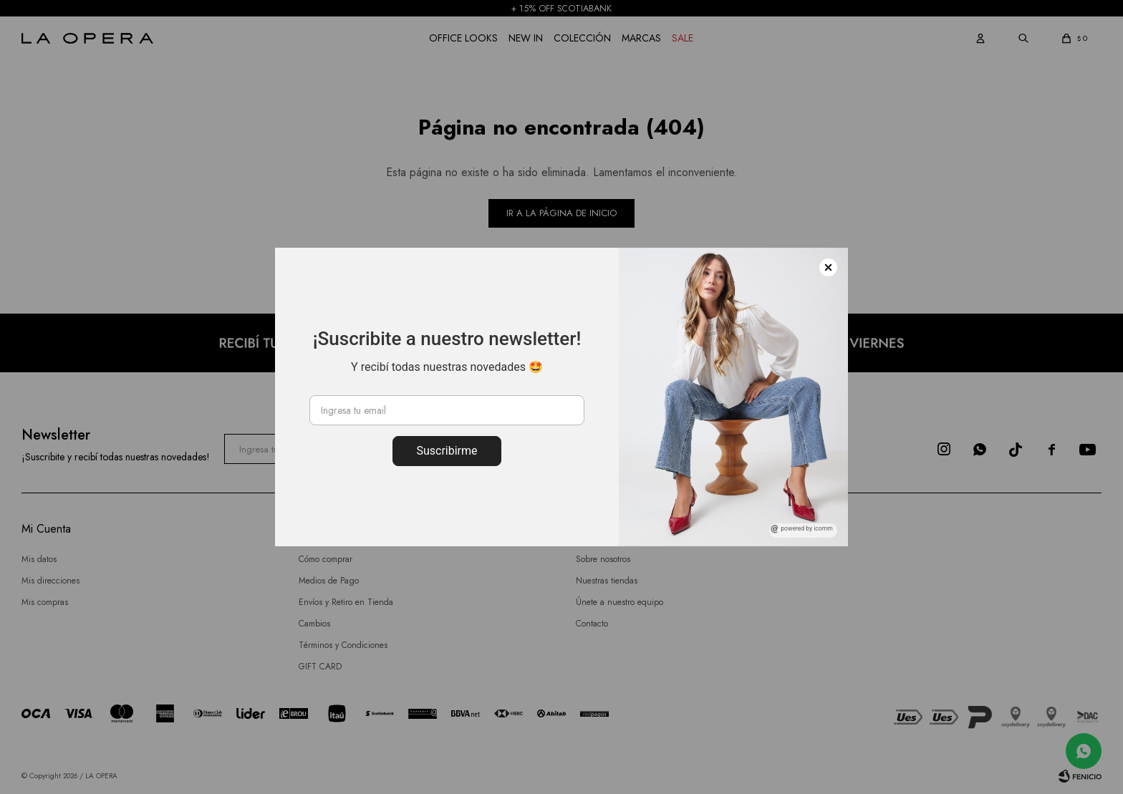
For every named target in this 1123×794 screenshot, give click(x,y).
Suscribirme (446, 450)
